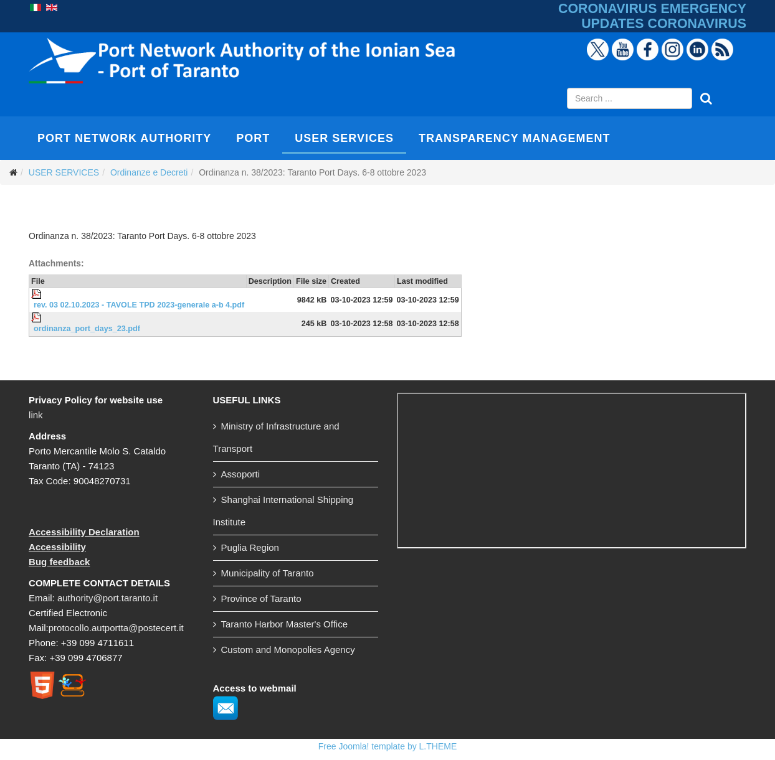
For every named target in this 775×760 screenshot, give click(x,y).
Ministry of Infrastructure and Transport (276, 437)
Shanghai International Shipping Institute (283, 510)
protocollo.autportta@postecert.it (116, 627)
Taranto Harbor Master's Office (284, 624)
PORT (253, 138)
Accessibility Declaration (84, 532)
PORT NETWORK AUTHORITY (124, 138)
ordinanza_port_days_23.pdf (87, 328)
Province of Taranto (261, 598)
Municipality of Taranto (267, 573)
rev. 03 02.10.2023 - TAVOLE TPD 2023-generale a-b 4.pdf (139, 305)
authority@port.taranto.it (107, 598)
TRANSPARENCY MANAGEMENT (514, 138)
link (36, 415)
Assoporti (240, 474)
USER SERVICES (344, 138)
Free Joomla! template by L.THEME (387, 746)
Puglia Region (250, 547)
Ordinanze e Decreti (149, 172)
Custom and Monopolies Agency (288, 649)
